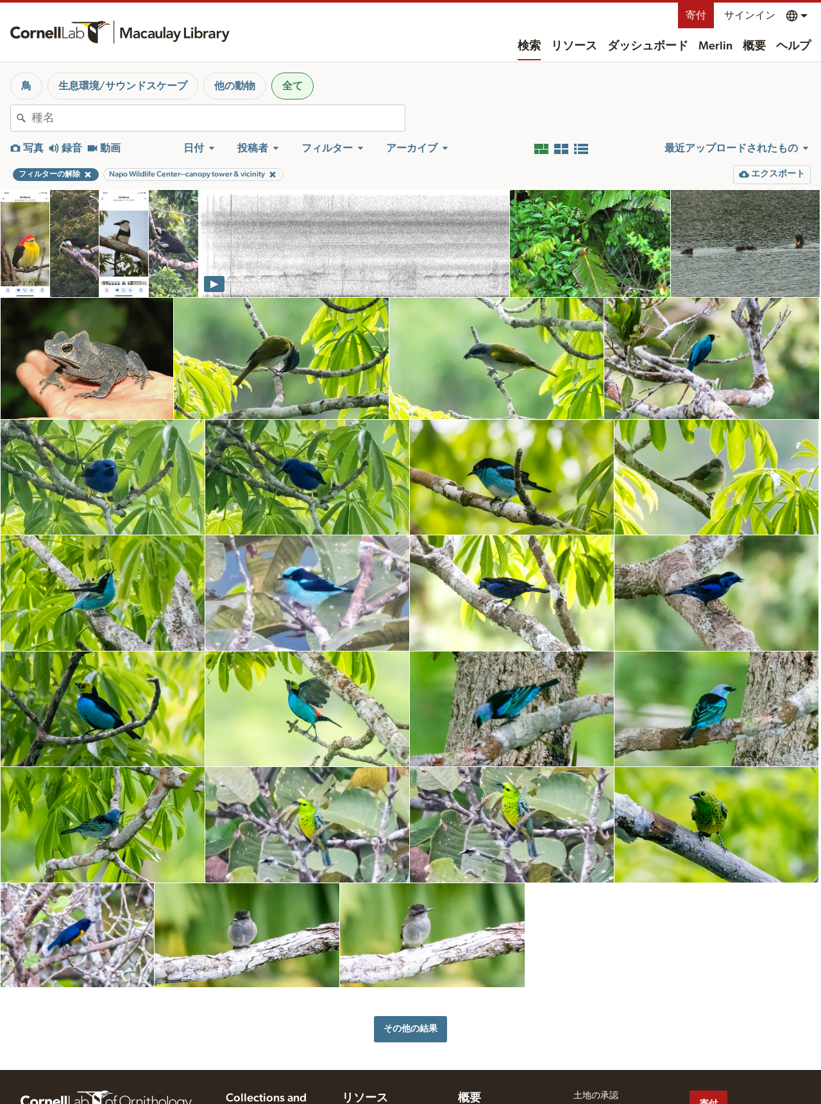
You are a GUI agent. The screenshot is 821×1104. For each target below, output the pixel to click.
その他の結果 (410, 1028)
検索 (529, 46)
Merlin (715, 46)
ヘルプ (793, 46)
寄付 (696, 15)
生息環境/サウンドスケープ (122, 86)
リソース (574, 46)
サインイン (749, 15)
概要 (754, 46)
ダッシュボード (647, 46)
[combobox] (218, 118)
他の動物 (234, 86)
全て (292, 86)
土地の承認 (595, 1095)
